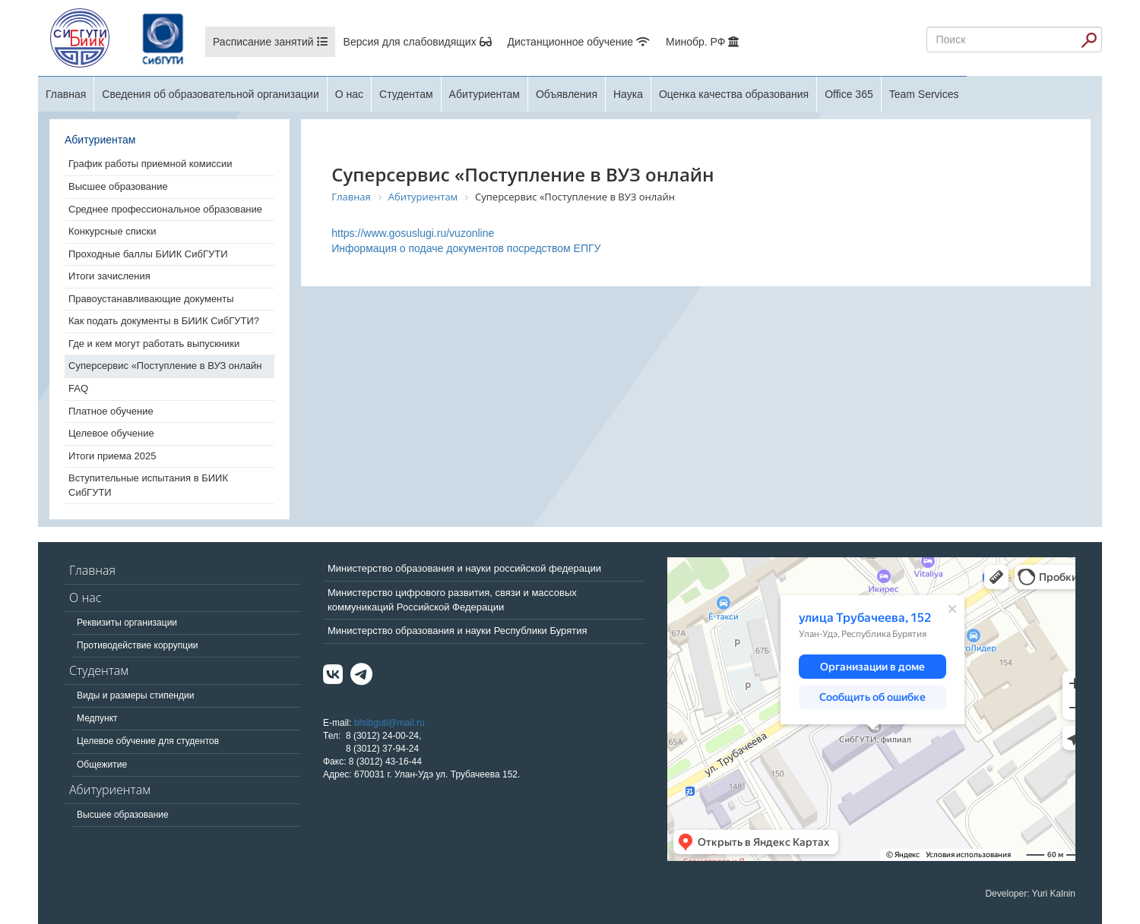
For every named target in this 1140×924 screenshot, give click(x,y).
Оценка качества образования (734, 94)
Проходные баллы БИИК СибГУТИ (148, 254)
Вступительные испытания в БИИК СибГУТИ (148, 485)
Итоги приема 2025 (112, 456)
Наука (628, 94)
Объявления (566, 94)
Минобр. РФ (702, 42)
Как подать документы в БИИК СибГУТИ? (163, 320)
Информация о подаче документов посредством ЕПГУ (465, 248)
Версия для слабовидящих (418, 42)
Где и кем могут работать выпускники (153, 343)
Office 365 (849, 94)
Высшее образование (118, 186)
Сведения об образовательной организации (210, 94)
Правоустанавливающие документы (151, 298)
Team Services (924, 94)
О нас (349, 94)
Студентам (406, 94)
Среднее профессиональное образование (165, 209)
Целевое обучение (111, 433)
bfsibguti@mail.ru (389, 722)
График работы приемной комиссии (150, 163)
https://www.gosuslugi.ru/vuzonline (412, 233)
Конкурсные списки (112, 231)
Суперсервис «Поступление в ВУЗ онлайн (165, 365)
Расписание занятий (270, 42)
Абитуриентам (484, 94)
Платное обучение (111, 411)
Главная (66, 94)
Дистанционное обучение (579, 42)
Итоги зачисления (109, 276)
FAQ (78, 388)
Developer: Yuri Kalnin (1030, 893)
